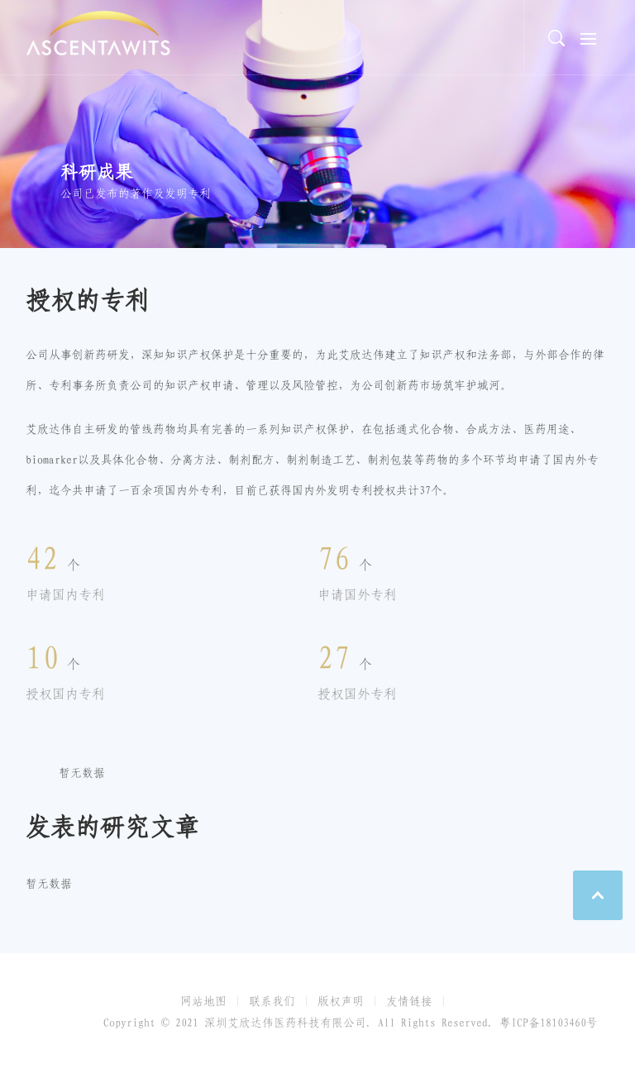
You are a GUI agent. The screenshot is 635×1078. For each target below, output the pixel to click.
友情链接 (409, 1001)
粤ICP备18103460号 (548, 1022)
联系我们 (272, 1001)
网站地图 (203, 1001)
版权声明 (341, 1001)
